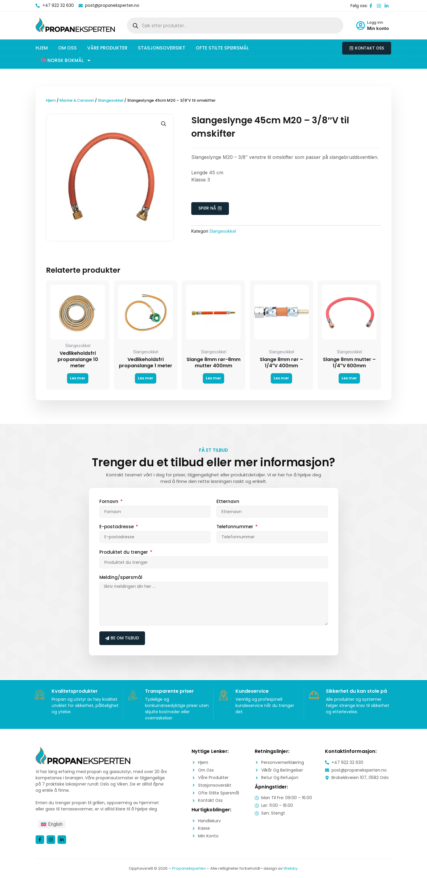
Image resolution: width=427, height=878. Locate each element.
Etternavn (227, 501)
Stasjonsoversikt (161, 48)
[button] (66, 60)
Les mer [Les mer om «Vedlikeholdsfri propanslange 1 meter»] (145, 378)
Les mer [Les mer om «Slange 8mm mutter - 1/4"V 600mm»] (349, 378)
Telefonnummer (235, 527)
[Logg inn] (360, 25)
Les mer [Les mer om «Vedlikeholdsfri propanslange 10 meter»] (77, 378)
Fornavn (109, 501)
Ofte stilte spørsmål (222, 48)
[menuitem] (52, 824)
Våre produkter (107, 48)
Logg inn (375, 22)
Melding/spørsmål (120, 577)
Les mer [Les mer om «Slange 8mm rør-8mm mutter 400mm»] (213, 378)
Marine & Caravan (77, 100)
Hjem (42, 48)
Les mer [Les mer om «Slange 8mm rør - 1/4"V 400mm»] (281, 378)
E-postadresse (117, 527)
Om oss (67, 48)
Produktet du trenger (124, 552)
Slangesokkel (112, 100)
